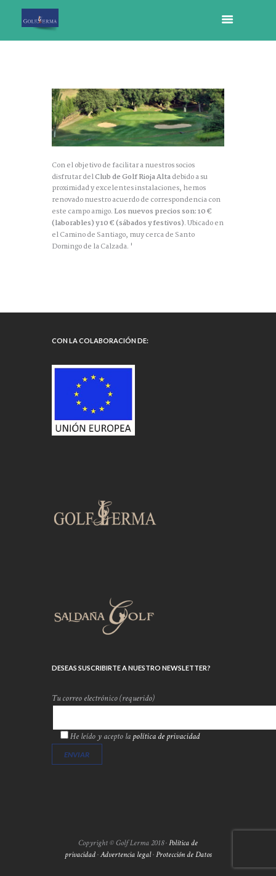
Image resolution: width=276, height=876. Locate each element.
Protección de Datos (184, 854)
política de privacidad (166, 736)
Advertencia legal (125, 854)
